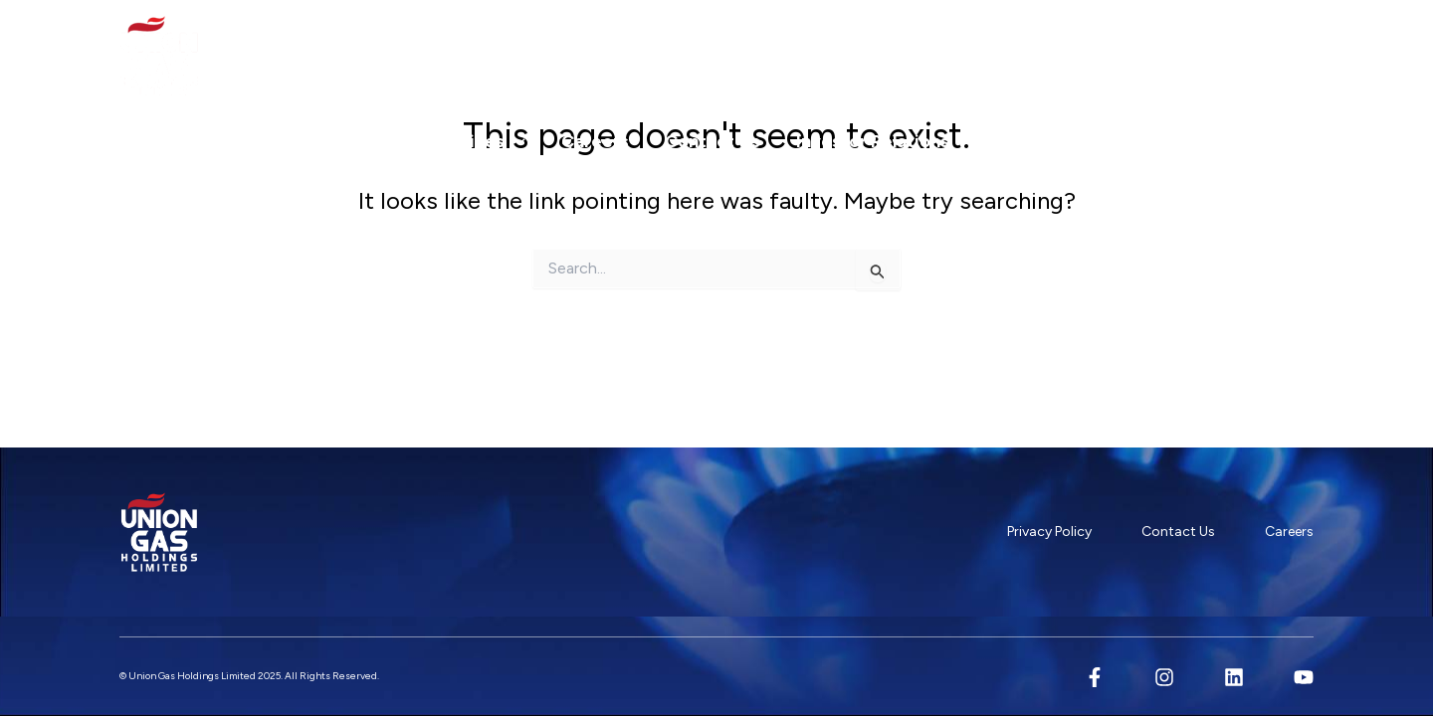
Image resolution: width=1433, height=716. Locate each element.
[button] (348, 141)
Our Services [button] (460, 141)
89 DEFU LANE (1249, 51)
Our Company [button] (291, 141)
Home (162, 141)
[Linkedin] (1234, 677)
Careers (595, 141)
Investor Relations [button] (883, 141)
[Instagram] (1164, 677)
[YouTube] (1304, 677)
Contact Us (712, 141)
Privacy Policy (1049, 531)
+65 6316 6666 (1059, 51)
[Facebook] (1095, 677)
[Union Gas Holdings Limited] (159, 55)
